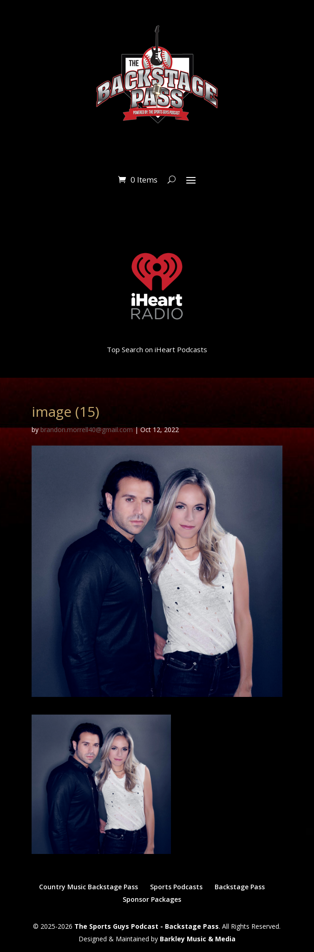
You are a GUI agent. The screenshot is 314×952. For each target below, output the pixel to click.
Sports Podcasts (176, 886)
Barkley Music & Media (198, 938)
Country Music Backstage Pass (88, 886)
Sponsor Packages (152, 899)
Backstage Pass (240, 886)
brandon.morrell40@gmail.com (86, 429)
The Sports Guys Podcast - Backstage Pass (146, 926)
